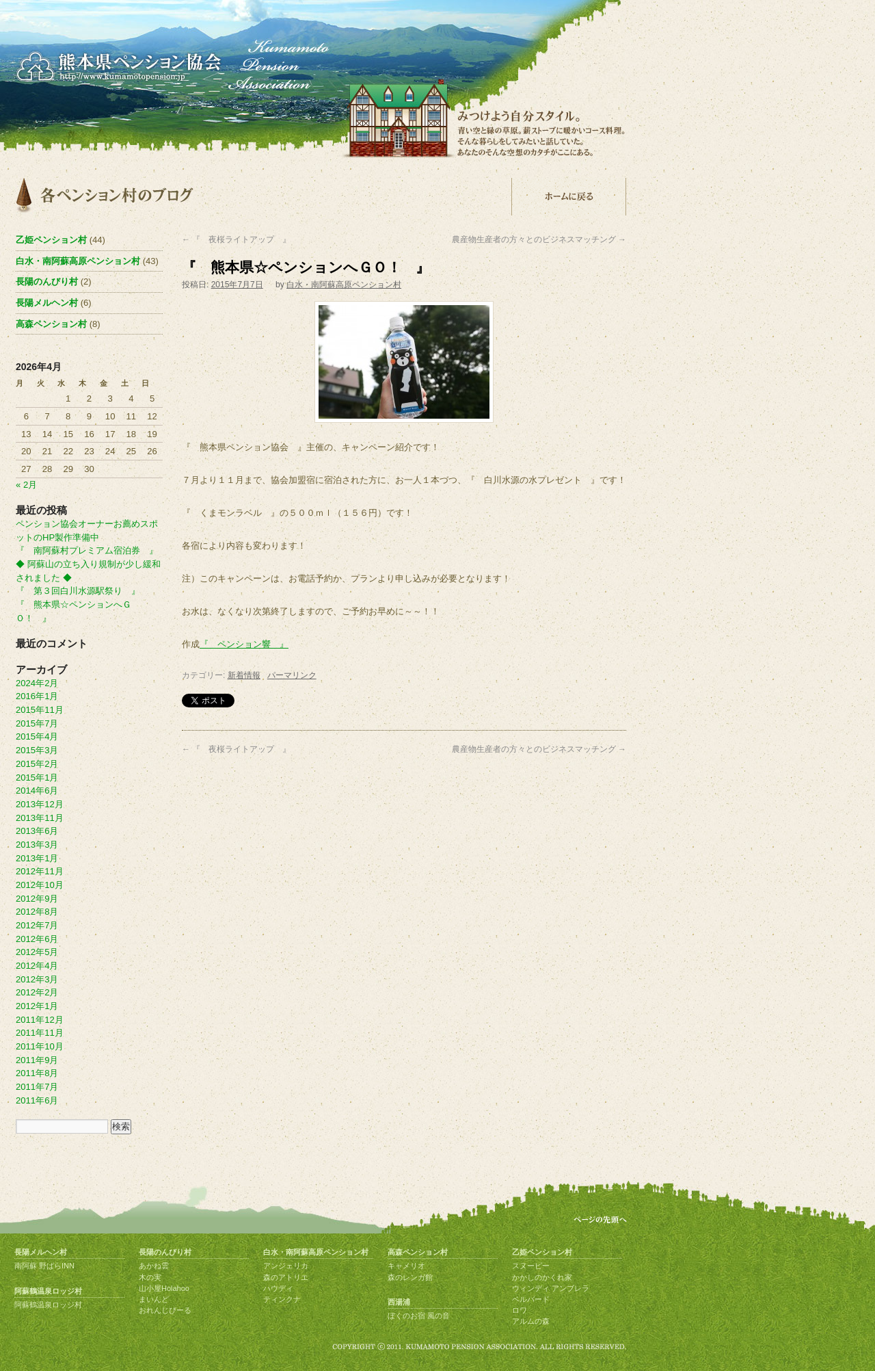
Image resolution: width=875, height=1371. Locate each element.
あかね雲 (154, 1266)
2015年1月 (37, 777)
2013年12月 (40, 804)
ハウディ (278, 1288)
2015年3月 (37, 750)
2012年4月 (37, 966)
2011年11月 (40, 1033)
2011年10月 (40, 1046)
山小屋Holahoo (164, 1288)
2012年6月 (37, 939)
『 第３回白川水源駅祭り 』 (78, 591)
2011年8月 (37, 1073)
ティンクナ (282, 1299)
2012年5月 (37, 952)
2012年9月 (37, 898)
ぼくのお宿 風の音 (419, 1315)
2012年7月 (37, 925)
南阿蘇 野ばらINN (44, 1266)
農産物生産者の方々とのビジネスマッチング (539, 239)
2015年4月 (37, 736)
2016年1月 (37, 696)
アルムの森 (531, 1321)
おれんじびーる (165, 1310)
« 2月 (26, 485)
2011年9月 (37, 1060)
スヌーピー (531, 1266)
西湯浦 (399, 1302)
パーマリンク (292, 675)
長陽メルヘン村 (47, 303)
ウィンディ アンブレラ (550, 1288)
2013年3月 (37, 844)
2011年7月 (37, 1087)
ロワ (519, 1310)
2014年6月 (37, 790)
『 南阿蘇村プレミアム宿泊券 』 (87, 550)
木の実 (150, 1277)
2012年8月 (37, 911)
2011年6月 (37, 1100)
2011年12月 (40, 1020)
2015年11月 (40, 710)
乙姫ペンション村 (51, 240)
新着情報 (244, 675)
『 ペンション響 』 (244, 644)
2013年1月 (37, 858)
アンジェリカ (285, 1266)
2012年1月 (37, 1006)
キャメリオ (406, 1266)
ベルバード (531, 1299)
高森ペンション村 (51, 324)
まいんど (154, 1299)
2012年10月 (40, 885)
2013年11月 (40, 818)
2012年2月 (37, 992)
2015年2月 (37, 764)
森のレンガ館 (410, 1277)
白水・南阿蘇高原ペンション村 (343, 284)
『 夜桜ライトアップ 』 (236, 239)
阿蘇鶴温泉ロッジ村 (48, 1291)
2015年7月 (37, 723)
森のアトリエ (285, 1277)
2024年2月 (37, 683)
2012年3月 (37, 979)
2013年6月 (37, 831)
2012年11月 (40, 871)
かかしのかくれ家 (542, 1277)
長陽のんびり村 (47, 281)
